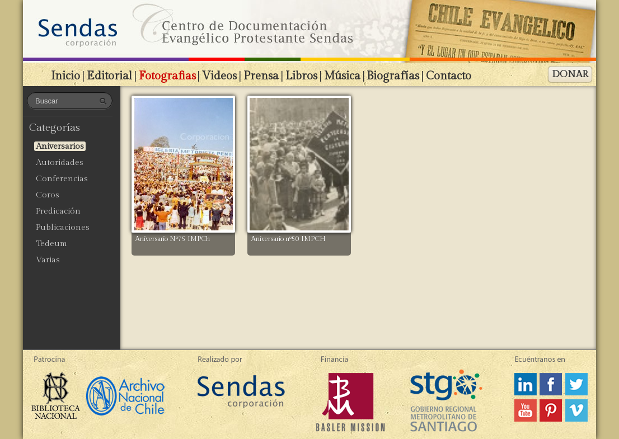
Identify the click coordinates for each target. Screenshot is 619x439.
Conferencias (62, 178)
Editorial (109, 76)
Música (342, 76)
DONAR (570, 74)
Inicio (65, 76)
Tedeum (51, 243)
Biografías (393, 76)
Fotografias (167, 76)
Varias (48, 260)
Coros (47, 195)
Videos (219, 76)
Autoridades (59, 162)
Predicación (58, 211)
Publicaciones (63, 227)
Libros (301, 76)
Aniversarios (60, 146)
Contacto (448, 76)
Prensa (261, 76)
